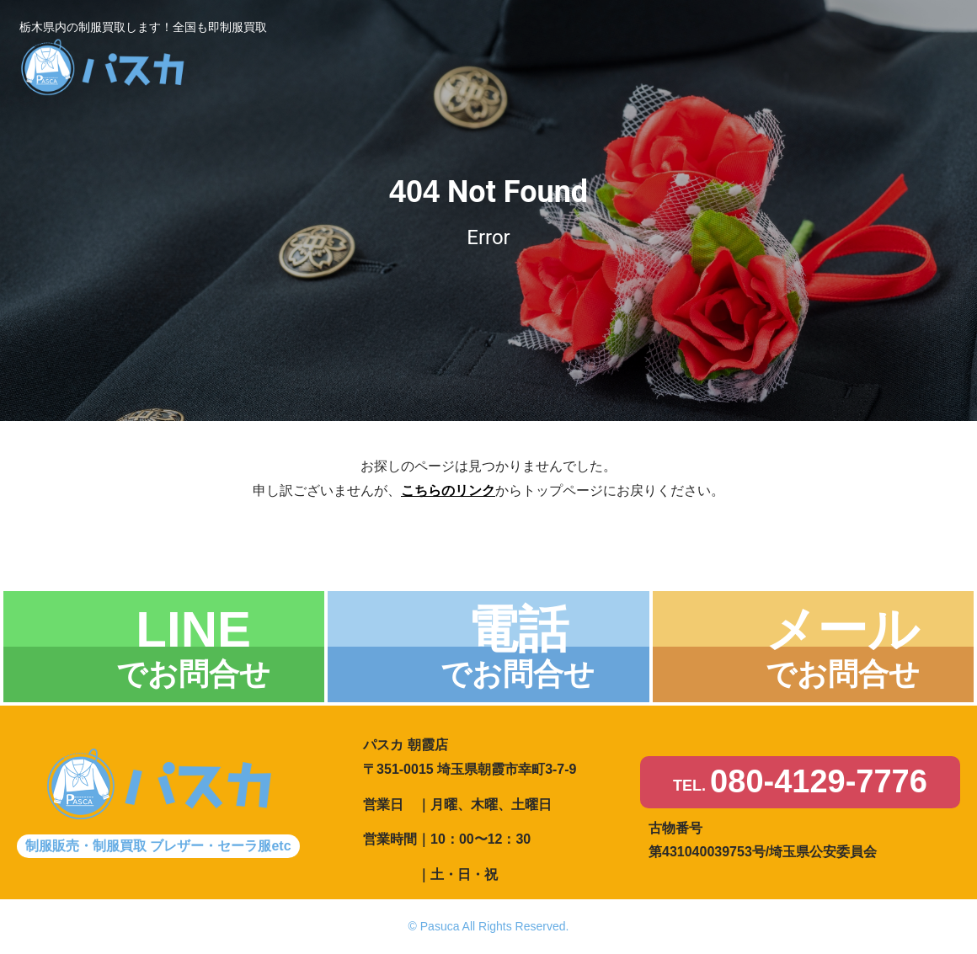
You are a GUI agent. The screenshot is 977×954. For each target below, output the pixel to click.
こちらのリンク (448, 490)
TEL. (800, 782)
